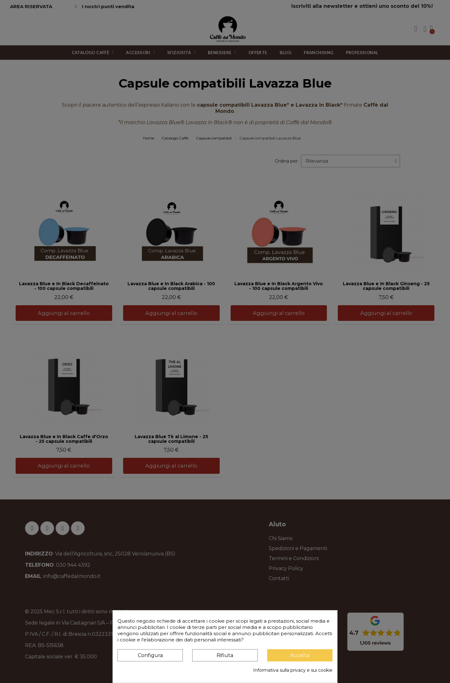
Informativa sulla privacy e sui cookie (292, 670)
